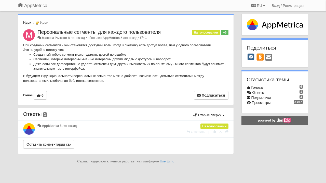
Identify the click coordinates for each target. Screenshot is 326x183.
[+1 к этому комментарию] (214, 132)
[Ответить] (196, 132)
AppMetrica (111, 38)
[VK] (251, 57)
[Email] (268, 57)
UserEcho (167, 161)
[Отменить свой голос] (220, 132)
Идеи (27, 22)
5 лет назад (68, 126)
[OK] (260, 57)
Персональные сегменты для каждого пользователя (99, 32)
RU (258, 6)
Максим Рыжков (54, 38)
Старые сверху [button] (209, 115)
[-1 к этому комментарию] (226, 132)
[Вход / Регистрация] (288, 5)
